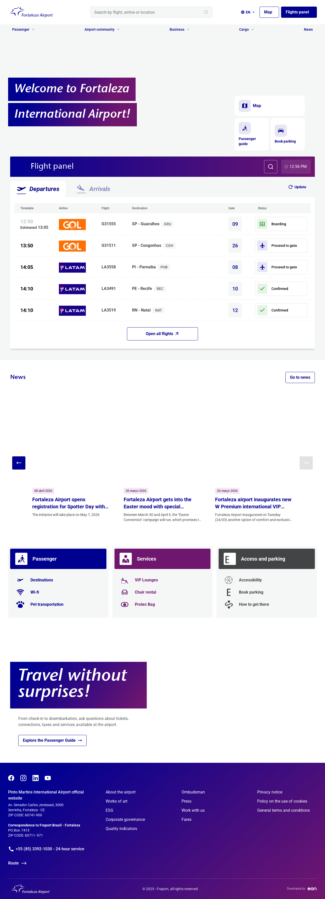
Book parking (285, 134)
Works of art (116, 801)
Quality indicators (121, 828)
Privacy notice (269, 792)
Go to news (300, 377)
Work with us (193, 810)
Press (186, 801)
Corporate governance (125, 819)
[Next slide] (306, 463)
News (308, 29)
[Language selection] (248, 12)
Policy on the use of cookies (282, 801)
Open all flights (162, 333)
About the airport (121, 792)
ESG (109, 810)
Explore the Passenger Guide (52, 740)
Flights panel (297, 12)
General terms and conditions (283, 810)
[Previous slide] (18, 463)
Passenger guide (247, 134)
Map (268, 12)
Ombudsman (193, 792)
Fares (186, 819)
